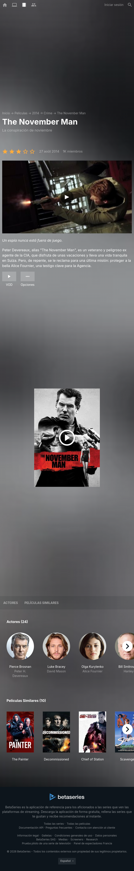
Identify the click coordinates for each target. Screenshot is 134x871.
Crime (48, 113)
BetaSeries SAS (46, 839)
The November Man (71, 113)
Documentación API (31, 827)
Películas (20, 113)
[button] (20, 655)
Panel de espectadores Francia (93, 843)
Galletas (47, 835)
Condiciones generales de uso (73, 835)
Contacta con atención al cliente (95, 827)
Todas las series (54, 823)
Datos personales (106, 835)
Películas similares (42, 603)
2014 (35, 113)
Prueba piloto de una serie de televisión (46, 843)
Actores (10, 603)
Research (92, 839)
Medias (62, 839)
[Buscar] (130, 5)
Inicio (6, 113)
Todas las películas (78, 823)
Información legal (28, 835)
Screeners (77, 839)
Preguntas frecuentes (59, 827)
